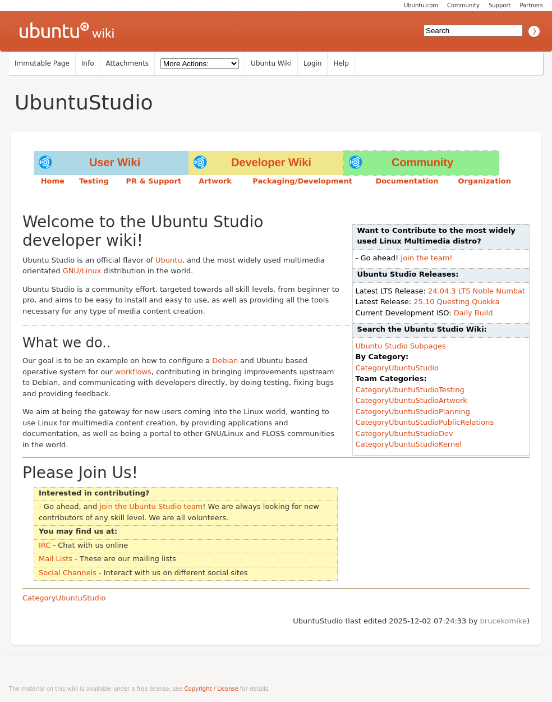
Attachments (127, 63)
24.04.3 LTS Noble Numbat (476, 291)
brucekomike (503, 621)
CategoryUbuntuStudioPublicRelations (425, 422)
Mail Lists (55, 558)
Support (500, 5)
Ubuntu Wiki (271, 63)
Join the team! (426, 258)
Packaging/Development (302, 181)
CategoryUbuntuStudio (397, 368)
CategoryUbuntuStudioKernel (409, 444)
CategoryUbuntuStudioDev (404, 433)
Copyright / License (211, 689)
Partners (531, 5)
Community (463, 5)
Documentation (406, 181)
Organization (484, 181)
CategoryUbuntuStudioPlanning (413, 411)
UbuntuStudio (84, 102)
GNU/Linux (82, 271)
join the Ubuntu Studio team (151, 506)
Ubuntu (168, 260)
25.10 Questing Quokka (456, 301)
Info (87, 63)
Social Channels (67, 572)
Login (312, 63)
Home (53, 181)
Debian (225, 360)
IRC (44, 545)
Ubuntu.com (421, 5)
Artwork (215, 181)
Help (340, 63)
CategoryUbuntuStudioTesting (410, 390)
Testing (94, 181)
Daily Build (473, 313)
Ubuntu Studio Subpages (401, 346)
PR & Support (153, 181)
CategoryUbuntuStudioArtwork (411, 400)
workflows (133, 372)
